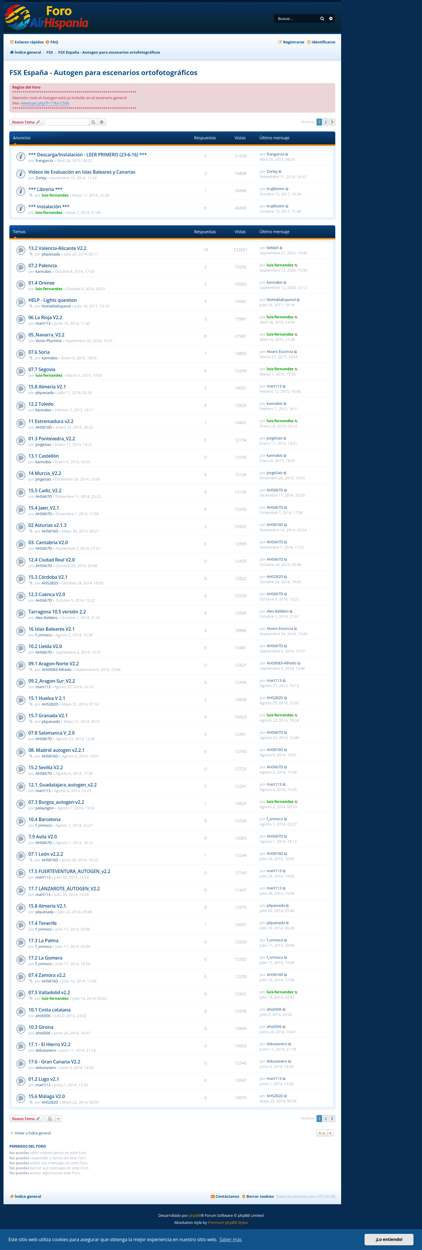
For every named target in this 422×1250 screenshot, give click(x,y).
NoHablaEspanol (56, 306)
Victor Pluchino (48, 340)
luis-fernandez (55, 195)
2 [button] (326, 122)
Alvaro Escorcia (280, 351)
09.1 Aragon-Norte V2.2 (53, 663)
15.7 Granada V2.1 (48, 715)
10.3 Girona (40, 1027)
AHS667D (43, 496)
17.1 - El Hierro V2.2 (49, 1044)
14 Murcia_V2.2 (44, 473)
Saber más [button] (230, 1239)
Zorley (40, 177)
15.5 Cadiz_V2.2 (45, 490)
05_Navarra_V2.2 (46, 334)
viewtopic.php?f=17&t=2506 (45, 103)
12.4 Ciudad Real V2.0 (51, 560)
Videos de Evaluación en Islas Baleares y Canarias (81, 172)
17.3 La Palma (43, 940)
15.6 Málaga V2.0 (46, 1096)
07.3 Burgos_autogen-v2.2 (56, 802)
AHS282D (50, 583)
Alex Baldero (46, 617)
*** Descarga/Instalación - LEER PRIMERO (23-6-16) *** (87, 154)
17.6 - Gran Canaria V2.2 (54, 1061)
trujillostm (275, 188)
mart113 (42, 323)
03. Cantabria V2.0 (48, 542)
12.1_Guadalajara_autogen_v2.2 (62, 785)
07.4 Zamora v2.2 (46, 975)
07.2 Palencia (42, 265)
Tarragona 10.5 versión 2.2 (57, 611)
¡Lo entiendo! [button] (389, 1239)
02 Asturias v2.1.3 (47, 525)
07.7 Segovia (41, 369)
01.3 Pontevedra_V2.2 (51, 438)
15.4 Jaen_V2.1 (43, 508)
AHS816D (43, 427)
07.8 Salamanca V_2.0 (51, 733)
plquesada (51, 254)
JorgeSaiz (43, 444)
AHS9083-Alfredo (57, 669)
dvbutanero (45, 1050)
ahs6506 (42, 1015)
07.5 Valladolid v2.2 (49, 992)
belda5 (273, 247)
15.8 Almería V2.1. (47, 906)
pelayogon (44, 808)
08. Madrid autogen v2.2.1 (56, 750)
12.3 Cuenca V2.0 (46, 594)
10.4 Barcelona (44, 819)
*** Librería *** (45, 189)
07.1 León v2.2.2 (45, 854)
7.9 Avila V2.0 (42, 836)
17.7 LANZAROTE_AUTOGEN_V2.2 (64, 888)
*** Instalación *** (48, 206)
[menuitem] (51, 42)
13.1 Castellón (43, 456)
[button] (332, 122)
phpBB (194, 1215)
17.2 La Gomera (45, 958)
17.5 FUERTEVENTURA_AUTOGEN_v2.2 (69, 871)
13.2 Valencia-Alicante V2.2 (57, 248)
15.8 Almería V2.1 (47, 386)
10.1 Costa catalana (49, 1010)
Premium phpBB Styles (228, 1222)
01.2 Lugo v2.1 (43, 1079)
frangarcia (44, 160)
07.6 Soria (39, 352)
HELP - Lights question (52, 300)
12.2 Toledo (40, 404)
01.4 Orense (41, 283)
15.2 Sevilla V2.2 (45, 767)
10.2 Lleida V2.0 (45, 646)
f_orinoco (43, 634)
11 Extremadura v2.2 (50, 421)
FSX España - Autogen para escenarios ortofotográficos (103, 72)
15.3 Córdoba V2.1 (48, 577)
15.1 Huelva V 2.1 (46, 698)
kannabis (43, 271)
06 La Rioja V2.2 (45, 317)
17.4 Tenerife (42, 923)
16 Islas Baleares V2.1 (51, 629)
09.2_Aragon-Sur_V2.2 (51, 681)
